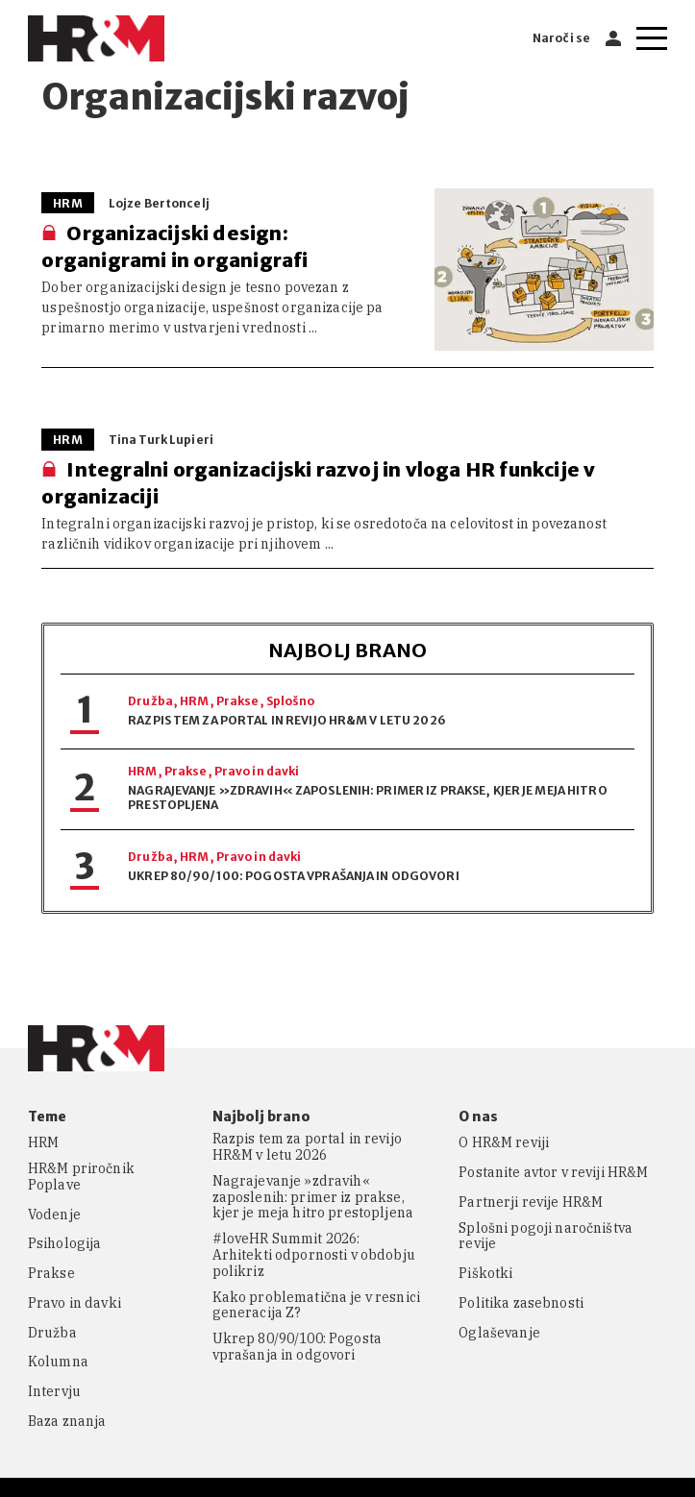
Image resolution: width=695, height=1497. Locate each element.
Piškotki (485, 1273)
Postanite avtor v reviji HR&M (553, 1173)
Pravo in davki (257, 771)
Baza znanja (67, 1421)
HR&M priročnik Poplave (81, 1177)
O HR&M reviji (504, 1143)
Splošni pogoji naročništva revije (546, 1236)
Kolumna (58, 1362)
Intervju (54, 1392)
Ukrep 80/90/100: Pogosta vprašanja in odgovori (293, 876)
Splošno (290, 701)
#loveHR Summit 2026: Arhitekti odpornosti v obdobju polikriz (313, 1255)
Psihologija (65, 1244)
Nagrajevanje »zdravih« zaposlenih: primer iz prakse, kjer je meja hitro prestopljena (312, 1197)
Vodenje (54, 1215)
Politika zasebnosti (521, 1303)
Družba (150, 701)
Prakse (238, 701)
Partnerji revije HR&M (531, 1202)
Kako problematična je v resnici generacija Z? (316, 1305)
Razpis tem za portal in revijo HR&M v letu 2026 (287, 720)
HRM (194, 701)
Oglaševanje (499, 1333)
